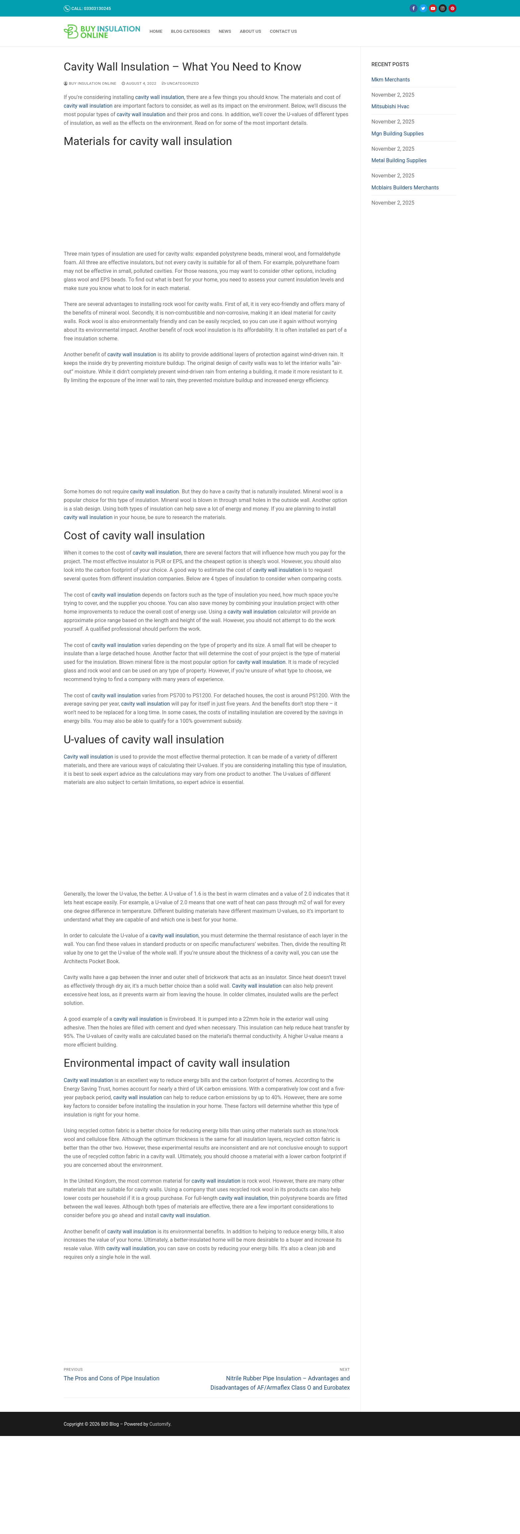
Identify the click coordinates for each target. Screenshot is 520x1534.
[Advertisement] (207, 200)
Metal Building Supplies (398, 160)
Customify (159, 1424)
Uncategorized (180, 83)
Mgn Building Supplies (397, 133)
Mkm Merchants (390, 79)
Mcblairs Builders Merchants (405, 187)
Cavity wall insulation (88, 757)
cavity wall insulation (159, 97)
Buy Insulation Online (90, 83)
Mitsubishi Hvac (390, 106)
